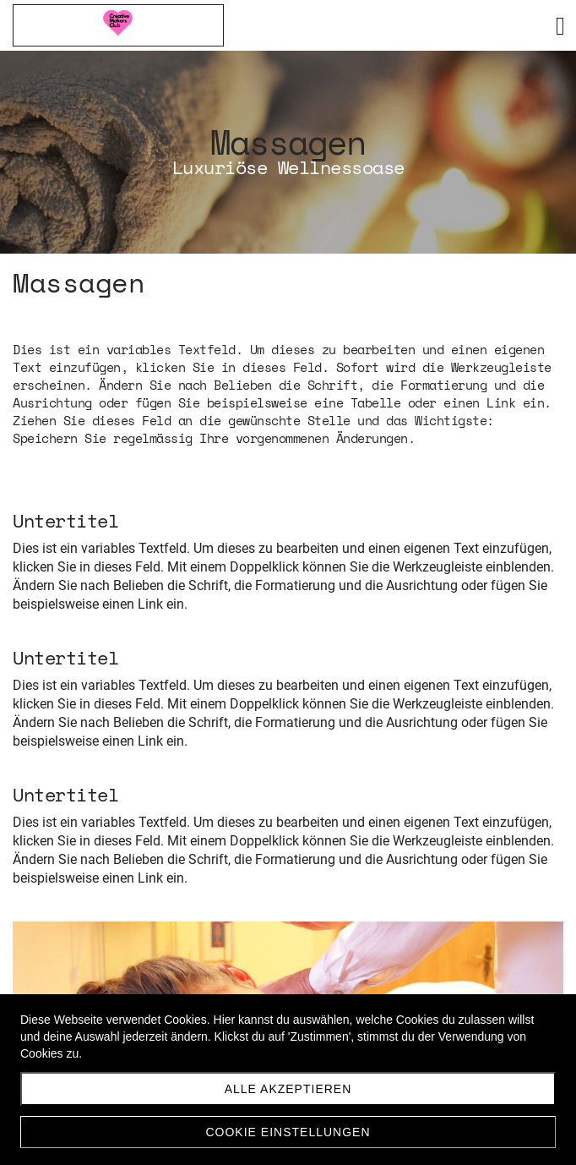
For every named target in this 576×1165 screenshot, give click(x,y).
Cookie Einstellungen (287, 1132)
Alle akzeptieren (288, 1089)
